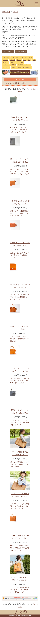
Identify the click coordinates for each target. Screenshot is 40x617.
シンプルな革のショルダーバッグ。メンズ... (20, 202)
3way (24, 60)
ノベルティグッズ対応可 (9, 65)
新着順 (23, 83)
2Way (29, 60)
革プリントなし (8, 51)
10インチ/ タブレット (26, 57)
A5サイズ (19, 60)
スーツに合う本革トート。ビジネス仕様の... (20, 537)
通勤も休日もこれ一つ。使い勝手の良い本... (20, 411)
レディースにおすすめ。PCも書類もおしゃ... (20, 453)
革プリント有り (21, 51)
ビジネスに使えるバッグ (24, 65)
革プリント (6, 62)
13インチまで (15, 57)
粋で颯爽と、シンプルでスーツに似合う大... (20, 286)
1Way (34, 60)
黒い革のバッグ (27, 67)
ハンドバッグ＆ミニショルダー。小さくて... (20, 369)
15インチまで (6, 57)
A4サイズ (5, 60)
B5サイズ (12, 60)
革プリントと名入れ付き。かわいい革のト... (20, 495)
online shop (6, 12)
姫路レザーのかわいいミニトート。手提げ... (20, 327)
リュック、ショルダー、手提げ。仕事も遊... (20, 578)
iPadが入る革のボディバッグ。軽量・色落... (20, 244)
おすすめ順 (8, 83)
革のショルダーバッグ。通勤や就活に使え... (20, 160)
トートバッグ (6, 67)
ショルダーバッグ (16, 67)
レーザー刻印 (19, 62)
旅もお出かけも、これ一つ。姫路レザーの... (20, 118)
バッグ (15, 12)
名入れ (12, 62)
